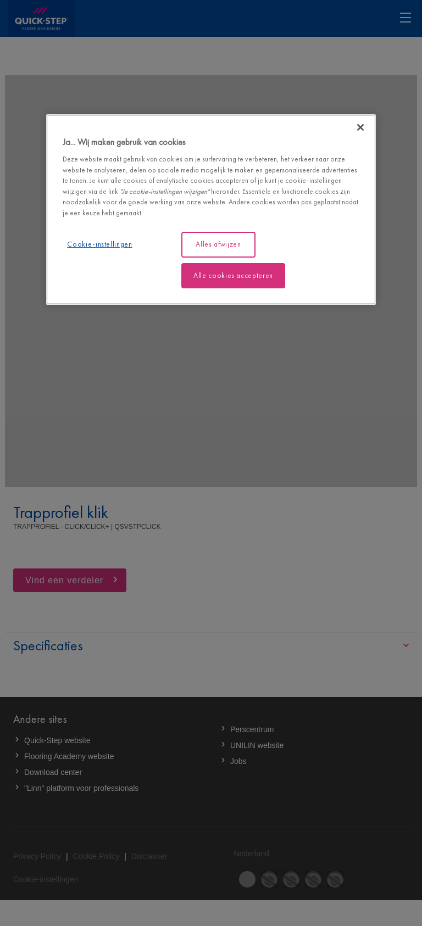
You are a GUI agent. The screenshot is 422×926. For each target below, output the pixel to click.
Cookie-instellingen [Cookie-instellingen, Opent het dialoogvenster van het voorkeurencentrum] (99, 244)
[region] (211, 209)
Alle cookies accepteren (233, 275)
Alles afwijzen (218, 244)
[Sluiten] (360, 127)
